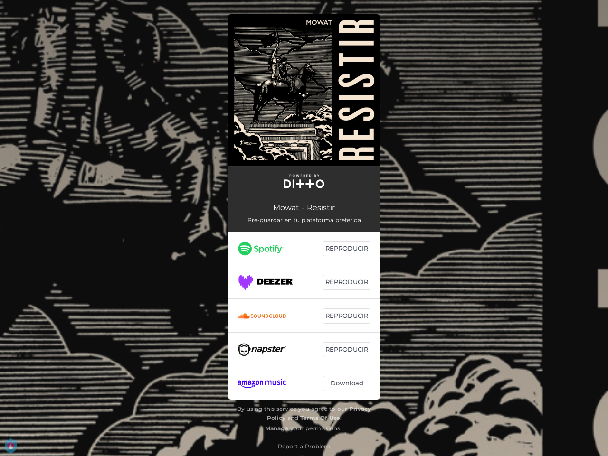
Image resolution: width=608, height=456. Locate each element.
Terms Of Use (320, 417)
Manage (276, 428)
